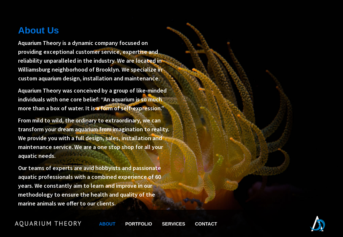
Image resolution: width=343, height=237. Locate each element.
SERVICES (173, 223)
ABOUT (107, 223)
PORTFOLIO (138, 223)
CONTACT (206, 223)
